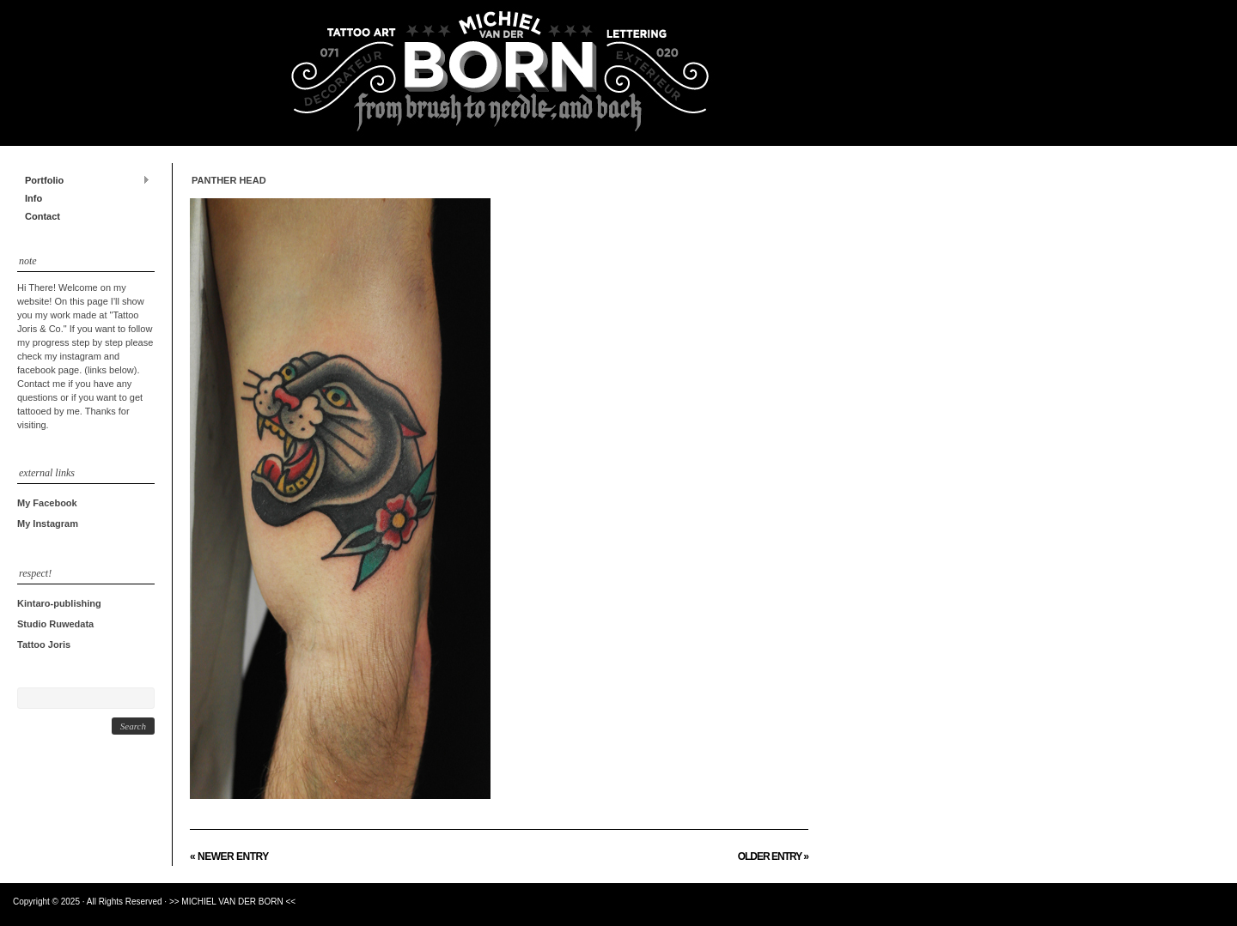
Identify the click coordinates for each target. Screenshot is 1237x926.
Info (33, 198)
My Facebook (47, 503)
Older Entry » (773, 856)
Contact (42, 216)
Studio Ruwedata (55, 624)
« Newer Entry (229, 856)
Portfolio (83, 179)
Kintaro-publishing (59, 603)
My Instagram (47, 523)
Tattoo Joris (43, 644)
